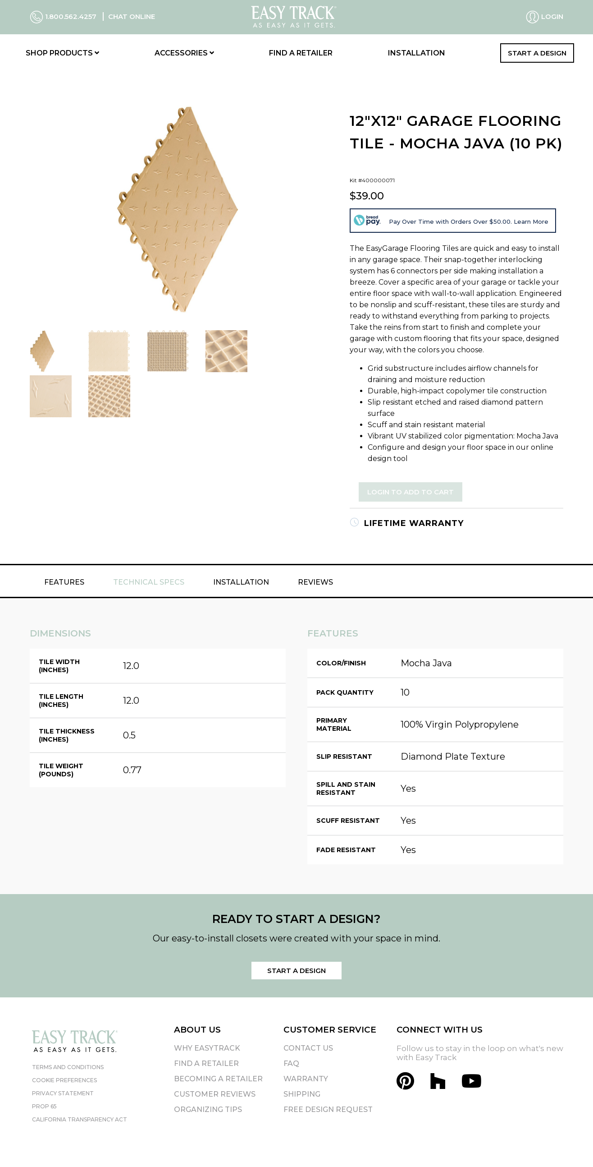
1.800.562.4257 (64, 16)
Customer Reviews (214, 1094)
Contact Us (308, 1048)
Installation (416, 53)
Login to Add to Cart (410, 492)
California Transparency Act (79, 1119)
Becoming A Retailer (218, 1079)
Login (544, 17)
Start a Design (537, 53)
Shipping (301, 1094)
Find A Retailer (206, 1063)
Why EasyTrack (207, 1048)
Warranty (305, 1079)
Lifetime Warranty (407, 523)
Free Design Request (328, 1109)
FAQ (291, 1063)
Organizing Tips (208, 1109)
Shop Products (62, 53)
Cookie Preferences (64, 1080)
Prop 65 (44, 1106)
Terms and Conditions (68, 1067)
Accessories (184, 53)
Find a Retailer (301, 53)
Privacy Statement (63, 1093)
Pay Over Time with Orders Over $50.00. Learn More (468, 221)
